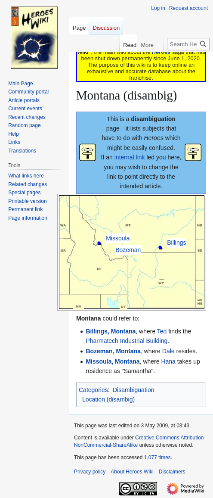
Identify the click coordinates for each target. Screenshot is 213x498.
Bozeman (128, 249)
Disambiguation (133, 389)
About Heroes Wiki (132, 472)
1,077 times (157, 457)
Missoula (118, 238)
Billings (176, 242)
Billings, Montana (111, 331)
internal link (129, 157)
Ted (162, 331)
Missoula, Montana (112, 361)
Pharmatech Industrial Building (126, 340)
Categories (93, 389)
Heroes (161, 52)
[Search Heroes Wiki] (188, 44)
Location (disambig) (108, 399)
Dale (168, 351)
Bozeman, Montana (113, 351)
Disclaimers (172, 472)
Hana (168, 361)
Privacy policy (89, 472)
